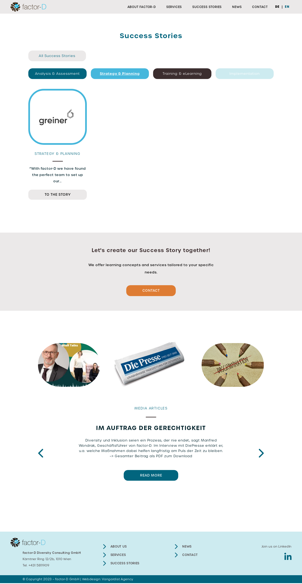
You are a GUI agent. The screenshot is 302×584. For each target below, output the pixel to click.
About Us (119, 547)
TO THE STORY (57, 194)
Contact (260, 7)
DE (277, 7)
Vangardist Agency (117, 580)
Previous (40, 454)
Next (261, 454)
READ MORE (151, 476)
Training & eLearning (182, 73)
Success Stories (207, 7)
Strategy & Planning (120, 73)
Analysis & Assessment (57, 73)
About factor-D (142, 7)
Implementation (244, 73)
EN (287, 7)
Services (174, 7)
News (237, 7)
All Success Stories (57, 56)
